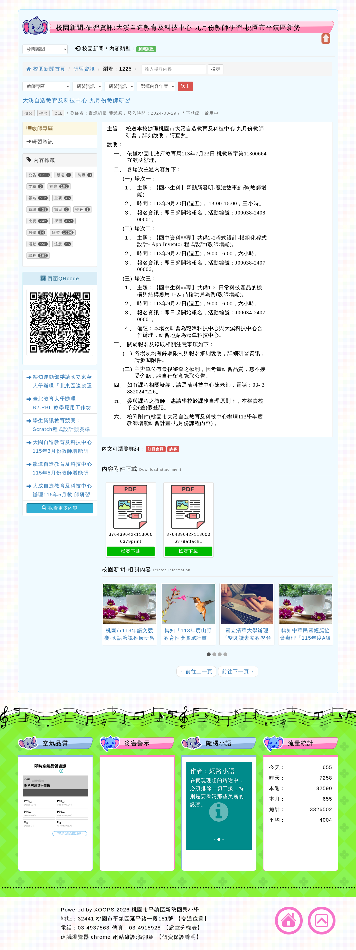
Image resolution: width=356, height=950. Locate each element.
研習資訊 (84, 69)
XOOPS (104, 909)
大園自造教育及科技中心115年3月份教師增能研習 (62, 450)
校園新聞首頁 (46, 69)
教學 (33, 232)
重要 (58, 198)
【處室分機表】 (183, 927)
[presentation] (108, 604)
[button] (209, 654)
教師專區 (40, 128)
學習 (43, 113)
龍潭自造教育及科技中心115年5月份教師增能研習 (62, 472)
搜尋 (215, 69)
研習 (29, 113)
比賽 (33, 221)
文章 (33, 186)
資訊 (58, 113)
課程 (33, 256)
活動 (33, 244)
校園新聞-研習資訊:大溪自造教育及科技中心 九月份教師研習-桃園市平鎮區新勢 (178, 27)
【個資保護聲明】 (179, 937)
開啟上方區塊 (325, 38)
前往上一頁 (196, 671)
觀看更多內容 (60, 508)
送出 (185, 86)
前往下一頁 (238, 671)
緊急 (61, 175)
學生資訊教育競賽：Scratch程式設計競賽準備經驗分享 (61, 429)
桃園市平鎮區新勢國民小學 (165, 909)
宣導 (54, 186)
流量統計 (300, 743)
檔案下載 (130, 551)
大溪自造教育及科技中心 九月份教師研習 (77, 100)
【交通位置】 (193, 918)
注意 (58, 244)
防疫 (82, 175)
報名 (33, 198)
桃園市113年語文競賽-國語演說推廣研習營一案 (129, 638)
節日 (58, 209)
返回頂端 (321, 920)
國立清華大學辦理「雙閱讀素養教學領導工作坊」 (247, 638)
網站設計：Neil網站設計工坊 (38, 923)
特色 (79, 209)
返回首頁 (289, 920)
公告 (33, 175)
